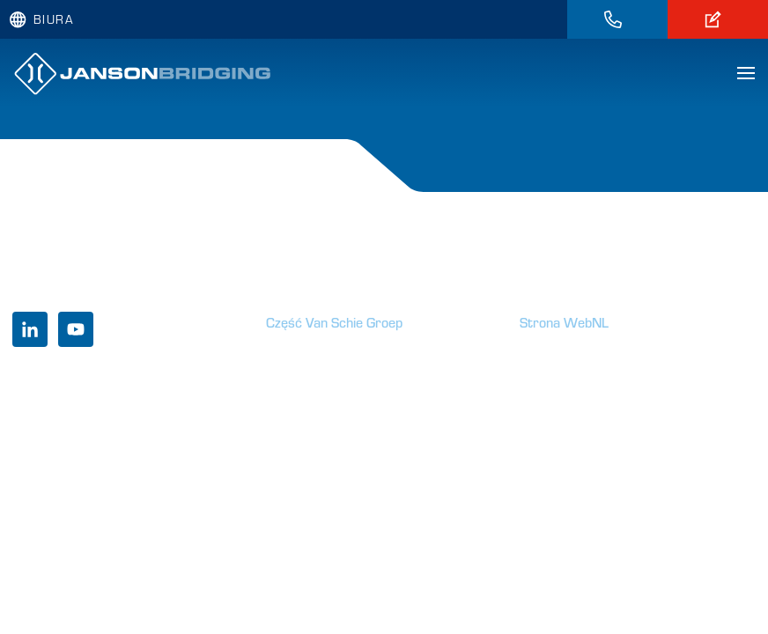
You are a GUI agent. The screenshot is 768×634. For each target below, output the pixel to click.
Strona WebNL (564, 322)
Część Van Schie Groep (334, 322)
